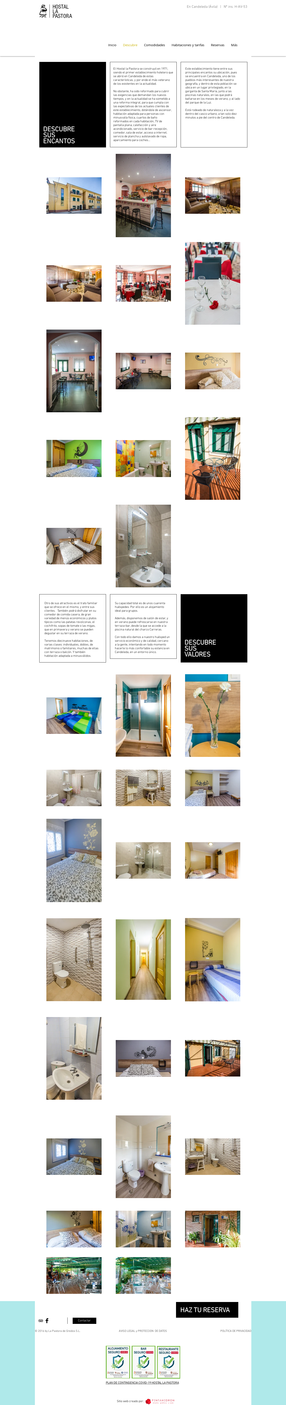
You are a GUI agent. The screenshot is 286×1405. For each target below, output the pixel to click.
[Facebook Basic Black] (46, 1320)
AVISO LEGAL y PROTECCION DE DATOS (143, 1331)
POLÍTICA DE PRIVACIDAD (235, 1331)
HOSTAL (61, 7)
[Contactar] (84, 1321)
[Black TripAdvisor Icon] (40, 1320)
